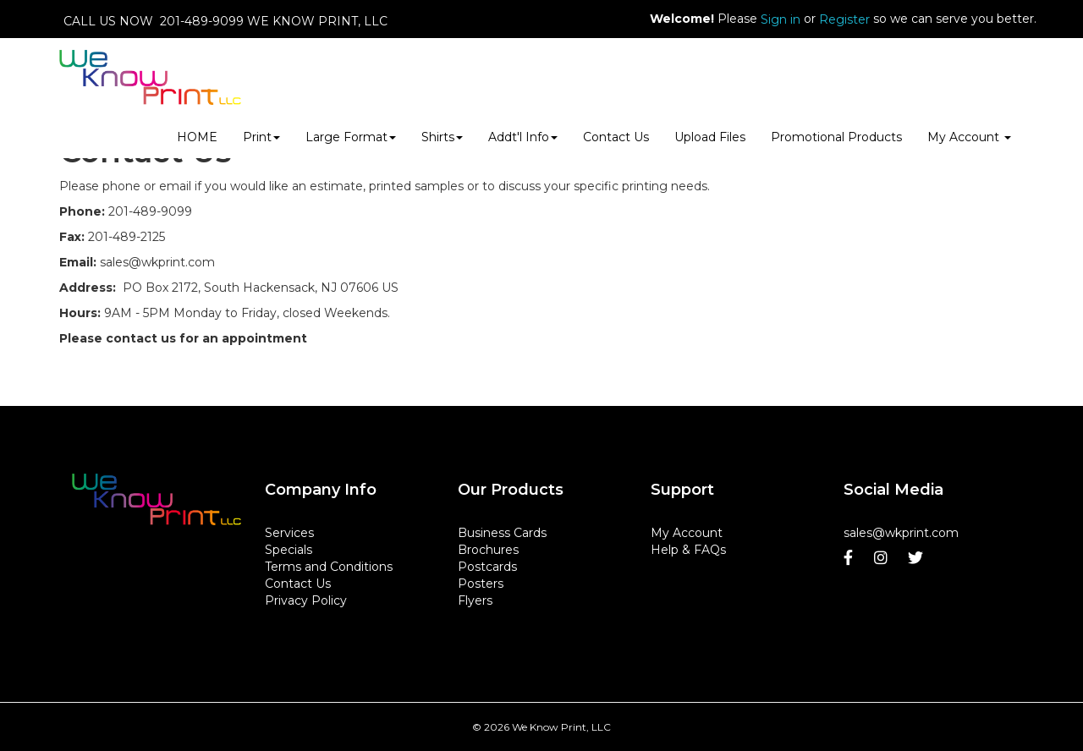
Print (261, 137)
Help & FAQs (688, 549)
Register (844, 19)
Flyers (475, 600)
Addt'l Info (523, 137)
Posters (480, 583)
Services (289, 532)
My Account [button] (969, 137)
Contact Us (616, 137)
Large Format (350, 137)
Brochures (488, 549)
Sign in (780, 19)
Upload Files (709, 137)
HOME (197, 137)
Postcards (487, 566)
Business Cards (502, 532)
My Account (687, 532)
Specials (288, 549)
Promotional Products (836, 137)
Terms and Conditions (329, 566)
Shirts (442, 137)
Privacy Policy (306, 600)
